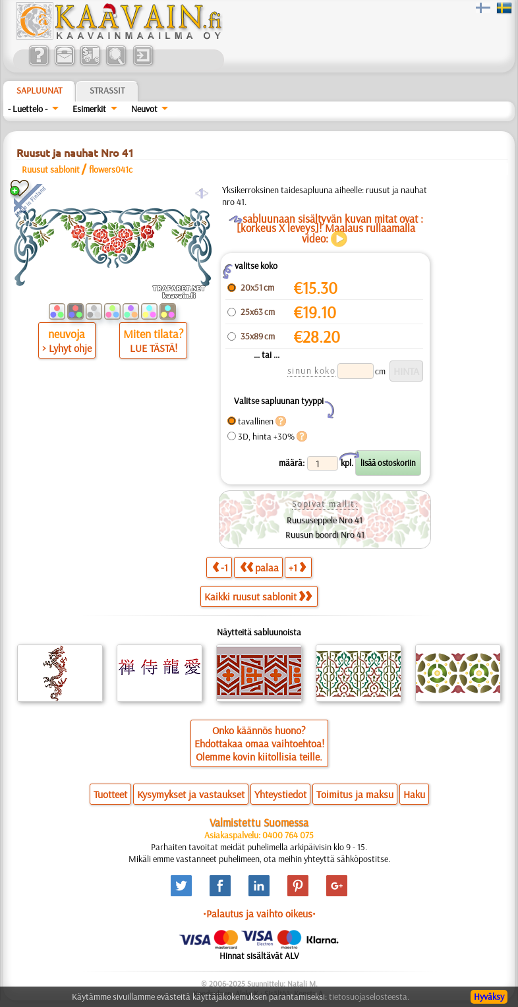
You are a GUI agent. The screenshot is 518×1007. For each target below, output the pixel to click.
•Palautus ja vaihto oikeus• (259, 913)
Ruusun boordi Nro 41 (324, 534)
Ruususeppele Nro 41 (324, 520)
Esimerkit (89, 109)
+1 (297, 567)
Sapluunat (39, 90)
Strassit (107, 90)
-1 (220, 567)
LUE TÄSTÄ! (153, 348)
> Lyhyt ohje (67, 348)
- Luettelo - (27, 109)
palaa (259, 567)
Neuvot (144, 109)
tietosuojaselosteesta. (369, 996)
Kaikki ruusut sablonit (258, 596)
